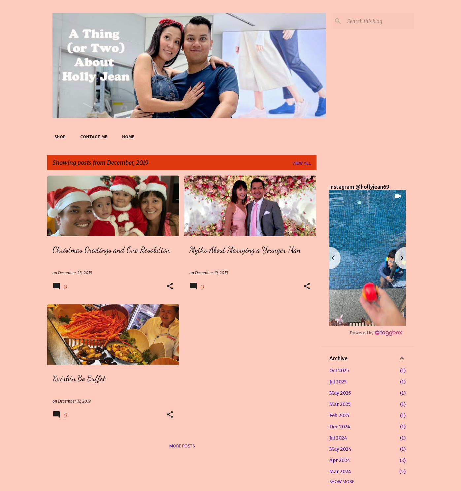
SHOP (58, 137)
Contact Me (92, 137)
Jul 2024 (338, 438)
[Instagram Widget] (375, 333)
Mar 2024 (340, 472)
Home (126, 137)
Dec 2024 (339, 427)
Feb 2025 (339, 415)
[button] (170, 286)
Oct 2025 (339, 371)
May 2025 (340, 393)
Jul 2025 (338, 382)
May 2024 (340, 449)
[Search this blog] (379, 21)
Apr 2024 (339, 460)
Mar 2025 (340, 404)
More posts (182, 446)
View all (301, 163)
